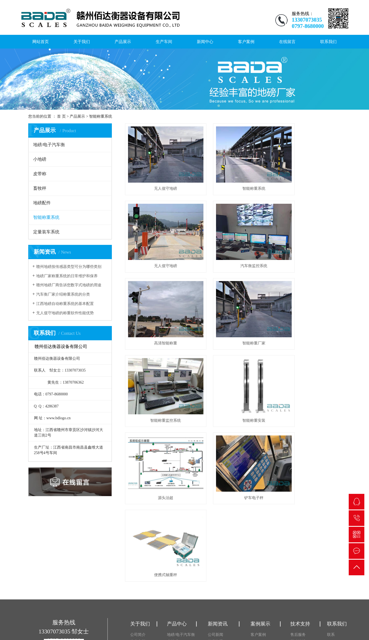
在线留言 (287, 41)
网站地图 (297, 626)
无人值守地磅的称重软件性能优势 (65, 313)
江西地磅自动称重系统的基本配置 (65, 304)
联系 (331, 544)
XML (318, 626)
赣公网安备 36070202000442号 (167, 629)
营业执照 (138, 558)
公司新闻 (215, 544)
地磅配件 (42, 202)
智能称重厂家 (307, 245)
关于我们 (81, 41)
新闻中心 (205, 41)
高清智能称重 (232, 245)
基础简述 (298, 551)
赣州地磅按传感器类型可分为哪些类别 (68, 267)
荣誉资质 (138, 565)
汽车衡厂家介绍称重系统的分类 (63, 294)
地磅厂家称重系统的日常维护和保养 (67, 276)
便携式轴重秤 (232, 378)
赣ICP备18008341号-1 (319, 621)
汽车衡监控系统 (158, 245)
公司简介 (138, 544)
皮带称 (39, 173)
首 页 (61, 116)
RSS (310, 626)
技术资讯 (215, 558)
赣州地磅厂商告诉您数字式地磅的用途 (68, 285)
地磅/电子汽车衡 (49, 144)
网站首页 (40, 41)
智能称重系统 (100, 116)
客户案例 (246, 41)
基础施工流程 (301, 558)
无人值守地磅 (158, 178)
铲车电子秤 (158, 378)
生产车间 (164, 41)
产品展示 (123, 41)
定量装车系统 (46, 232)
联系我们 (328, 41)
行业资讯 (215, 551)
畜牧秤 (39, 188)
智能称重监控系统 (158, 312)
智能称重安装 (232, 312)
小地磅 (39, 159)
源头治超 (307, 312)
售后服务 (298, 544)
